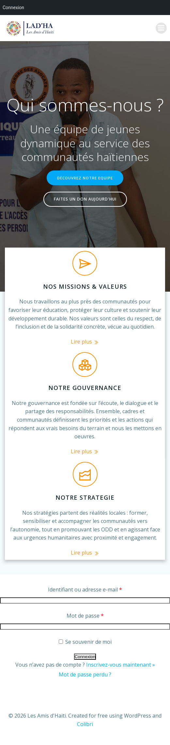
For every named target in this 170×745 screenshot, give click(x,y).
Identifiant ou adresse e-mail (85, 589)
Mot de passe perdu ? (85, 674)
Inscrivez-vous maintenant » (120, 664)
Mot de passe (85, 615)
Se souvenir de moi (85, 641)
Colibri (85, 724)
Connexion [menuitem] (13, 7)
